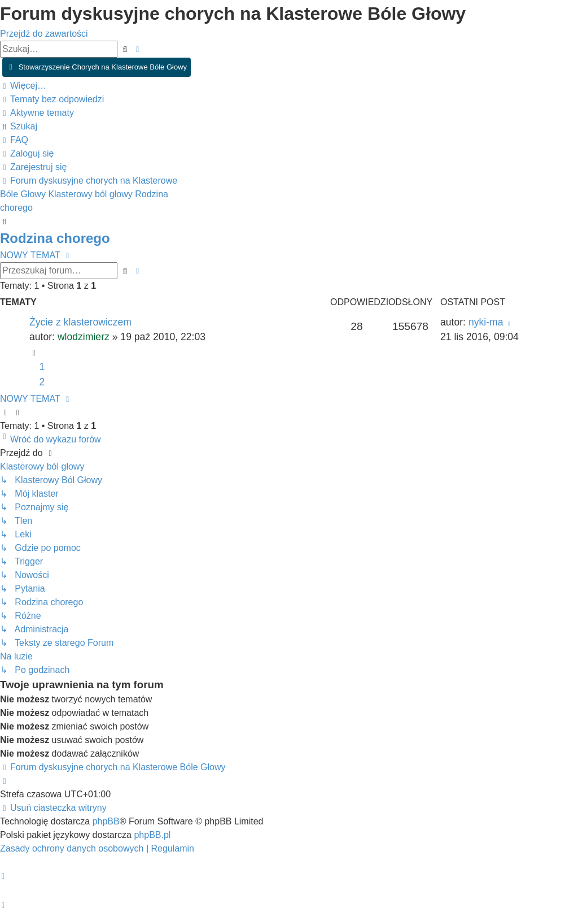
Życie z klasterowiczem (80, 322)
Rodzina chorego (55, 238)
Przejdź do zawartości (44, 33)
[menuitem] (52, 99)
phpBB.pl (152, 835)
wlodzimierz (84, 336)
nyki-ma (485, 322)
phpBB (106, 821)
